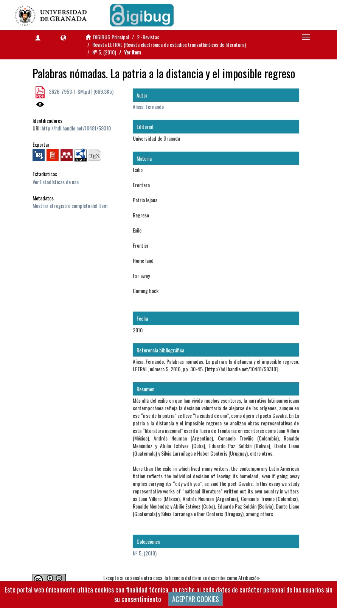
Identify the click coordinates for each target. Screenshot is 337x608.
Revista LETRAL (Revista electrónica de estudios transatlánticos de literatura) (169, 44)
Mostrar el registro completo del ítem (70, 205)
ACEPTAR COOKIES (195, 599)
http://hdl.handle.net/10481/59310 (76, 128)
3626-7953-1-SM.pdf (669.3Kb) (80, 91)
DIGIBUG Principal (111, 37)
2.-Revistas (148, 37)
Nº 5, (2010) (104, 52)
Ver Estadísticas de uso (56, 182)
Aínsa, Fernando (148, 106)
